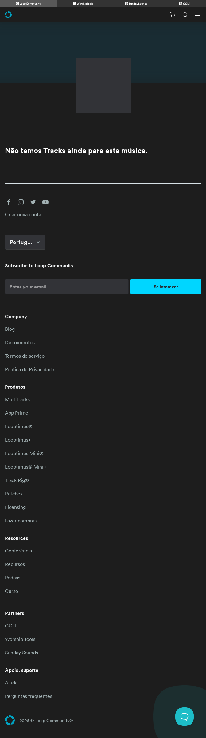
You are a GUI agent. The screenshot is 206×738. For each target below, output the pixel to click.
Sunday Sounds (21, 653)
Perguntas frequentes (28, 696)
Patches (13, 494)
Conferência (18, 551)
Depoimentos (20, 342)
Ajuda (11, 683)
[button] (8, 202)
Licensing (15, 507)
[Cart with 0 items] (173, 14)
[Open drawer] (197, 14)
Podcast (13, 577)
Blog (10, 329)
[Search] (185, 14)
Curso (11, 591)
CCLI (10, 626)
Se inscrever (166, 287)
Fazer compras (21, 521)
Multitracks (17, 399)
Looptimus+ (18, 440)
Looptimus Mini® (24, 453)
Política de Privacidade (29, 369)
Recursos (15, 564)
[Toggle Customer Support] (184, 716)
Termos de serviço (25, 356)
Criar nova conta (23, 214)
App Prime (16, 413)
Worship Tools (20, 639)
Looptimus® (18, 426)
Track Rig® (17, 480)
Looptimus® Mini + (26, 467)
